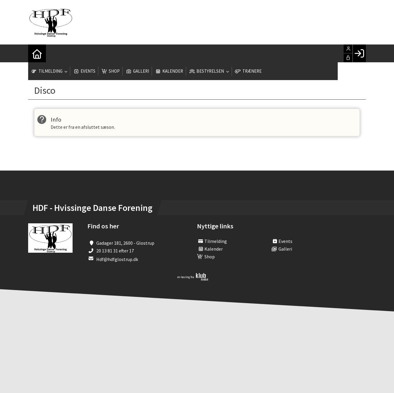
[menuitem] (37, 53)
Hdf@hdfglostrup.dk (117, 259)
